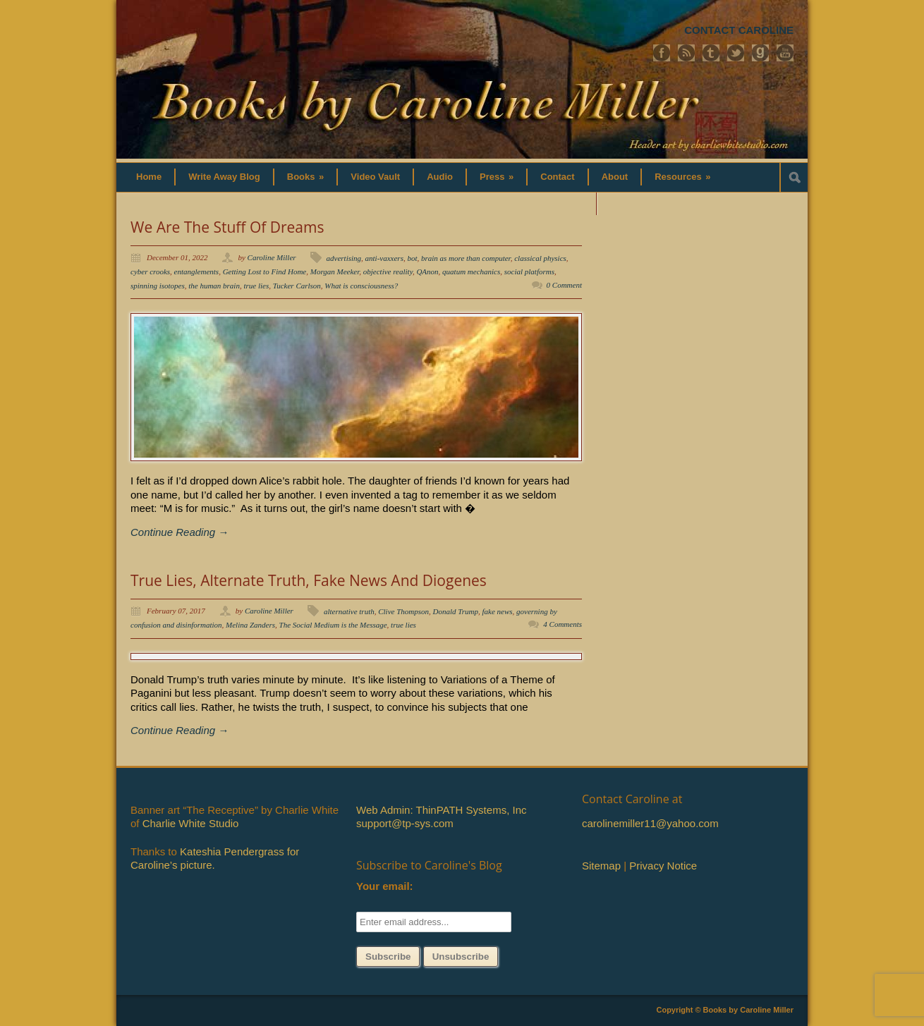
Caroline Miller (272, 257)
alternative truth (349, 611)
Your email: (384, 886)
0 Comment (564, 285)
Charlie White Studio (190, 823)
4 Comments (562, 624)
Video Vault (375, 176)
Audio (440, 176)
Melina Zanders (250, 625)
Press (496, 176)
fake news (497, 611)
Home (149, 176)
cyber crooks (150, 271)
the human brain (214, 285)
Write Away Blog (224, 176)
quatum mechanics (471, 271)
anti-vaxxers (384, 258)
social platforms (529, 271)
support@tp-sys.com (405, 823)
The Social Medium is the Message (333, 625)
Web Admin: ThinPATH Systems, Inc (441, 810)
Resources (682, 176)
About (615, 176)
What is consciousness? (361, 285)
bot (412, 258)
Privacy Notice (663, 866)
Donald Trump (456, 611)
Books (305, 176)
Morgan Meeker (335, 271)
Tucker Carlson (297, 285)
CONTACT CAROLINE (739, 30)
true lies (256, 285)
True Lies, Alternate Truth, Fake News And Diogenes (308, 580)
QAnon (427, 271)
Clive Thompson (403, 611)
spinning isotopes (157, 285)
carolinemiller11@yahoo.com (650, 823)
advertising (344, 258)
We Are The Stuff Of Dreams (227, 227)
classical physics (540, 258)
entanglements (196, 271)
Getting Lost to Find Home (265, 271)
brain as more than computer (466, 258)
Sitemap (601, 866)
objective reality (388, 271)
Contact (557, 176)
